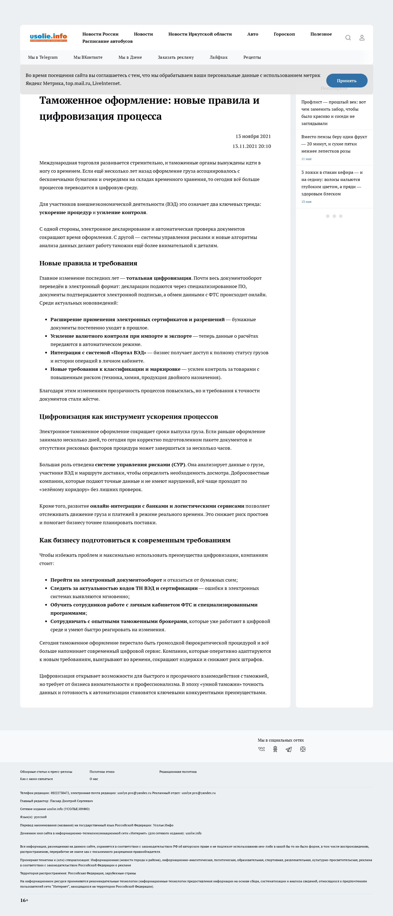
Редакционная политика (178, 771)
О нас (94, 779)
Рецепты (252, 57)
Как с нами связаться (36, 779)
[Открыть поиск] (348, 37)
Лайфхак (219, 57)
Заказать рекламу (176, 57)
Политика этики (102, 771)
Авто (252, 34)
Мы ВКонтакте (88, 57)
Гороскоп (284, 34)
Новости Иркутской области (200, 34)
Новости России (100, 34)
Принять (347, 80)
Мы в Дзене (130, 57)
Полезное (321, 34)
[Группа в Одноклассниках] (275, 749)
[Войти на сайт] (362, 37)
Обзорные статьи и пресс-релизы (46, 771)
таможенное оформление (99, 431)
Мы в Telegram (43, 57)
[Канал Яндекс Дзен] (303, 749)
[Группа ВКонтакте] (261, 749)
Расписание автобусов (107, 41)
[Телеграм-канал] (289, 749)
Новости (143, 34)
